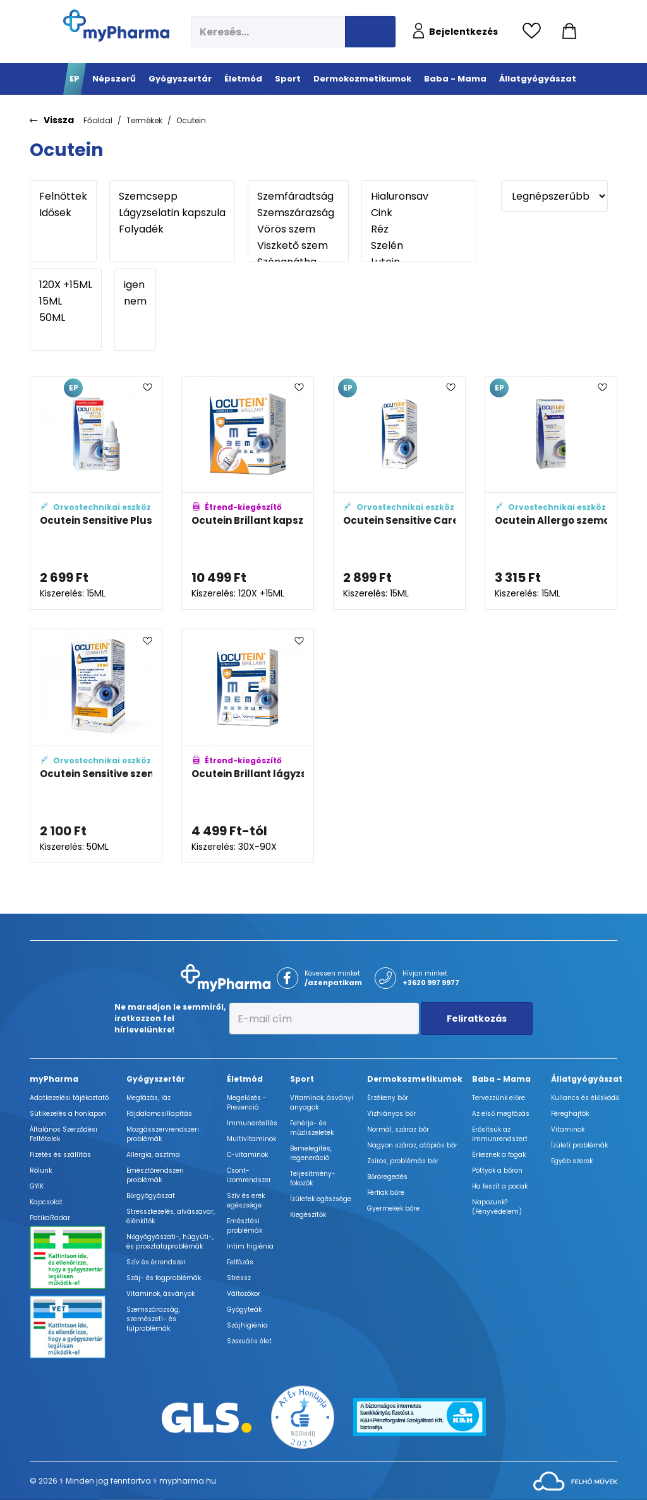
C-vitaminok (247, 1154)
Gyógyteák (244, 1309)
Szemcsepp (172, 196)
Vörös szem (298, 229)
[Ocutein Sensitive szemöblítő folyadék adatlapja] (96, 746)
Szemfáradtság (298, 196)
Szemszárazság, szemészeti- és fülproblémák (153, 1319)
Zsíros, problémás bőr (402, 1161)
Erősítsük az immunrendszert (500, 1134)
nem (135, 301)
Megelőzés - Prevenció (247, 1102)
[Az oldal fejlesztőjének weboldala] (575, 1480)
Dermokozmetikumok (415, 1079)
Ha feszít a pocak (500, 1186)
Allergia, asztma (153, 1154)
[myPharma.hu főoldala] (116, 25)
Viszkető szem (298, 246)
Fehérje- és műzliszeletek (312, 1127)
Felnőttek (63, 196)
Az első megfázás (500, 1113)
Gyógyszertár (155, 1079)
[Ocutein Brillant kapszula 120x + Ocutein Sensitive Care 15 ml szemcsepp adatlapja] (247, 493)
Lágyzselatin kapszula (172, 213)
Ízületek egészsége (320, 1199)
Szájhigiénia (247, 1325)
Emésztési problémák (244, 1225)
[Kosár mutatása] (569, 31)
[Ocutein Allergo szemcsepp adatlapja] (551, 493)
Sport (302, 1079)
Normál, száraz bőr (398, 1129)
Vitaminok (567, 1129)
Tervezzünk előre (498, 1098)
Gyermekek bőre (393, 1208)
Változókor (243, 1293)
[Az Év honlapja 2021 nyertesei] (302, 1416)
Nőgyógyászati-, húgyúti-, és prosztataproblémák (170, 1241)
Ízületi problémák (579, 1145)
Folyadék (172, 229)
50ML (66, 318)
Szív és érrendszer (156, 1262)
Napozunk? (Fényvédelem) (497, 1206)
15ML (66, 301)
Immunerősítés (252, 1123)
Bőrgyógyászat (150, 1196)
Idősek (63, 213)
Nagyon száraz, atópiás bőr (412, 1145)
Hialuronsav (419, 196)
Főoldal (97, 120)
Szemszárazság (298, 213)
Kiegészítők (308, 1214)
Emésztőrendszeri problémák (155, 1175)
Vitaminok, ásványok (160, 1293)
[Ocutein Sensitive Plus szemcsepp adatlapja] (96, 493)
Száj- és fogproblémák (163, 1278)
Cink (419, 213)
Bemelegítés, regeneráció (311, 1153)
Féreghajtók (570, 1113)
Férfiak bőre (385, 1192)
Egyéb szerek (572, 1161)
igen (135, 285)
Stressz (239, 1278)
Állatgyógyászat (586, 1079)
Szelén (419, 246)
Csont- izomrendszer (249, 1175)
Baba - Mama (501, 1079)
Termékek (144, 120)
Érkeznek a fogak (499, 1154)
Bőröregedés (387, 1177)
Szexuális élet (249, 1341)
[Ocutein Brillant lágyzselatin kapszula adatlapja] (247, 746)
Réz (419, 229)
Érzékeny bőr (387, 1098)
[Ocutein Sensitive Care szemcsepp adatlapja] (399, 493)
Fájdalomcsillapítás (159, 1113)
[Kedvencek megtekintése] (535, 31)
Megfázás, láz (148, 1098)
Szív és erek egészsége (246, 1200)
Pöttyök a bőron (497, 1170)
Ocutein (191, 120)
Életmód (245, 1079)
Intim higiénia (250, 1246)
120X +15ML (66, 285)
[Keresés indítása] (370, 31)
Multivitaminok (251, 1139)
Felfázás (240, 1262)
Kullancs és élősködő (585, 1098)
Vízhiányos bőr (391, 1113)
